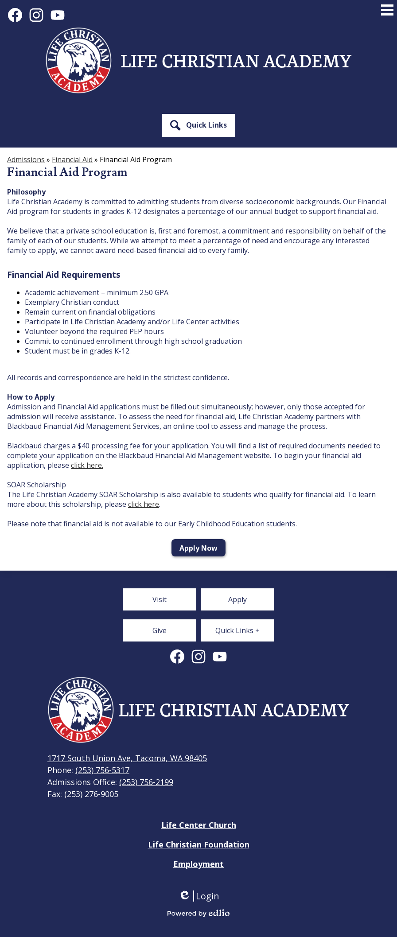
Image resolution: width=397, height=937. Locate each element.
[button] (198, 125)
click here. (87, 465)
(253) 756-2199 (146, 782)
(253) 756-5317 (102, 770)
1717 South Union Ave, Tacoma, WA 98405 (127, 758)
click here (143, 504)
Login (198, 896)
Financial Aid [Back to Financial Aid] (72, 159)
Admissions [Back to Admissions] (26, 159)
